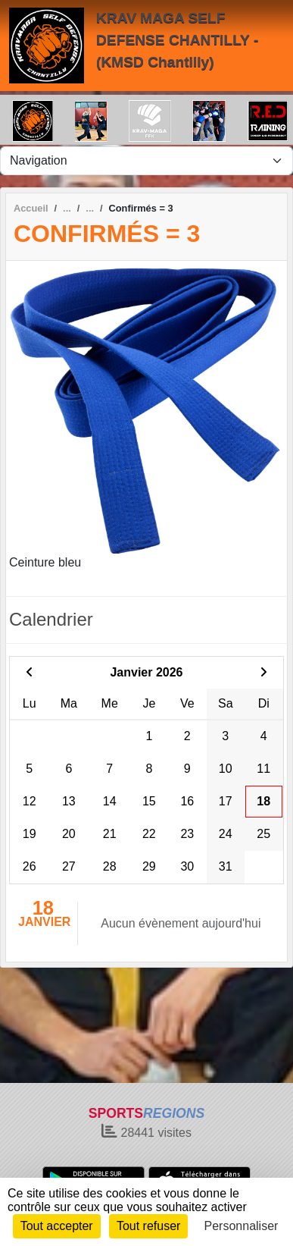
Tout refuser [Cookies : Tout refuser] (148, 1225)
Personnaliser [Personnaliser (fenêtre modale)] (241, 1225)
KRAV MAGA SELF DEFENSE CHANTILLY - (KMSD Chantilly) (177, 40)
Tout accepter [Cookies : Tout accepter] (56, 1225)
